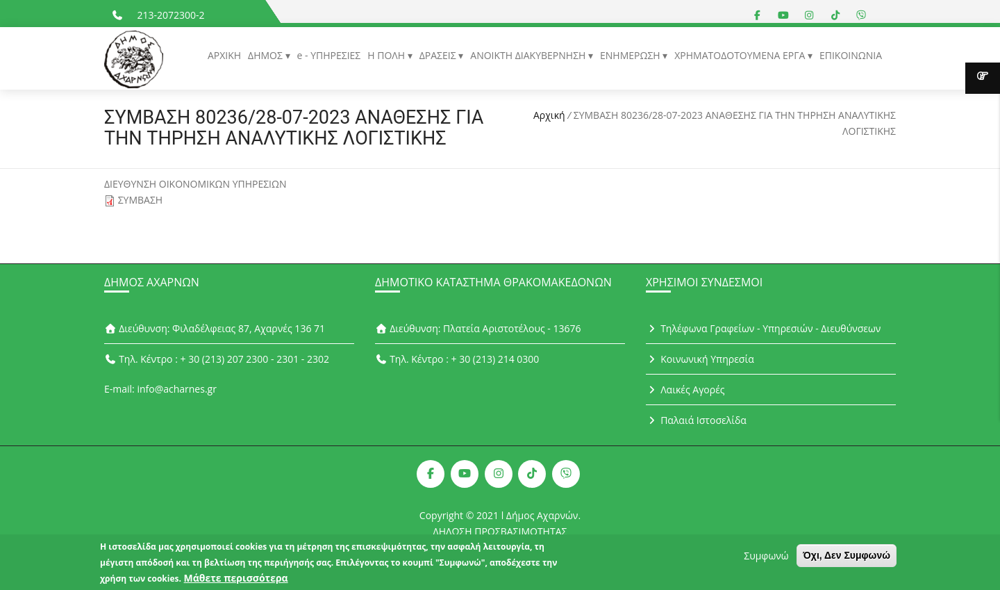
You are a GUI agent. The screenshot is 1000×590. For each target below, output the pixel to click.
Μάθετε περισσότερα (236, 580)
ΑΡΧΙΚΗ (224, 55)
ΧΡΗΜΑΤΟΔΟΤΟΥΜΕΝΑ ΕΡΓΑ (741, 55)
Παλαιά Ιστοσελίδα (696, 420)
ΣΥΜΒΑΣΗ (140, 199)
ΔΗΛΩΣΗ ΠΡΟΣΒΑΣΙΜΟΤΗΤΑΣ (500, 531)
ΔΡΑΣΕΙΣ (439, 55)
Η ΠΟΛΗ (387, 55)
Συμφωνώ (766, 557)
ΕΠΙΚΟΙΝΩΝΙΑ (850, 55)
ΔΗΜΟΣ (266, 55)
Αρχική (549, 115)
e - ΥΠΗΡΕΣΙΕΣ (329, 55)
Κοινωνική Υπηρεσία (700, 359)
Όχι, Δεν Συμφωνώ (846, 557)
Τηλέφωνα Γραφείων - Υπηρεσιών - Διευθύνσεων (763, 328)
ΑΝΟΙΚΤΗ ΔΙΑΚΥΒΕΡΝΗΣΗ (529, 55)
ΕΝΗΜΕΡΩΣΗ (631, 55)
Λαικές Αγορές (685, 389)
